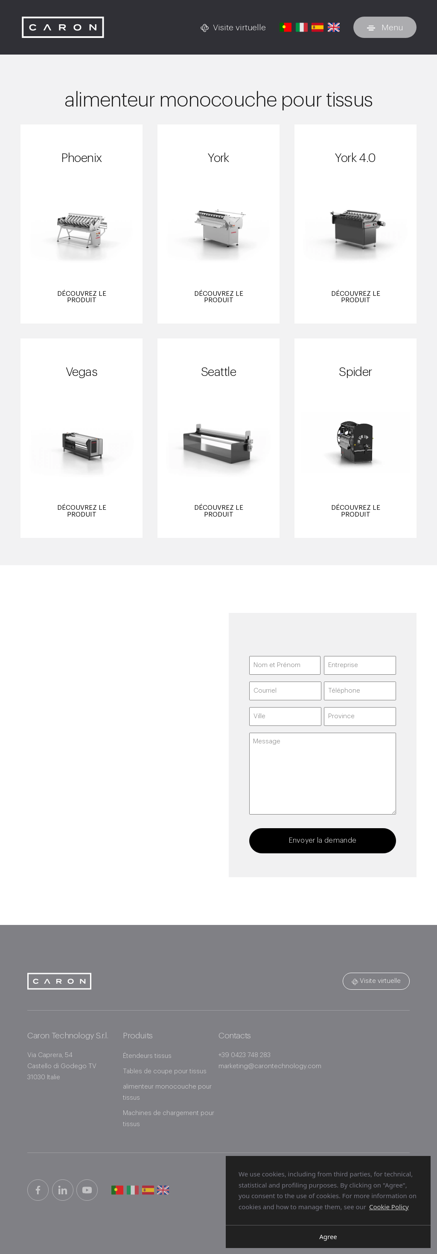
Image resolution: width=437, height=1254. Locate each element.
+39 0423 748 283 (244, 1055)
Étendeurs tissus (148, 1056)
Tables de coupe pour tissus (166, 1071)
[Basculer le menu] (385, 27)
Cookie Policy (389, 1206)
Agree (328, 1236)
